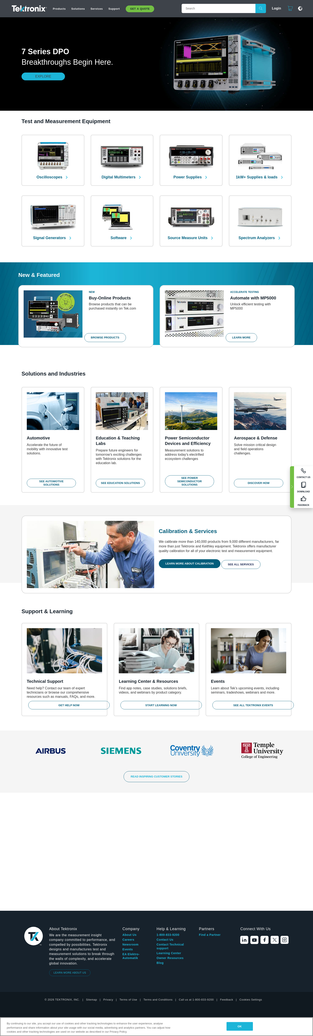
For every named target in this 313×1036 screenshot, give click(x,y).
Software (119, 231)
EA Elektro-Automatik (131, 841)
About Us (129, 819)
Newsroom (130, 829)
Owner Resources (169, 843)
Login (274, 8)
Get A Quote (140, 8)
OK (239, 1026)
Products (59, 8)
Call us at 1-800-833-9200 (196, 884)
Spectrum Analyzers (257, 231)
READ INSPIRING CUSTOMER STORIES (156, 779)
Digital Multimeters (118, 174)
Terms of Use (128, 884)
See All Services (244, 562)
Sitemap (91, 884)
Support (114, 8)
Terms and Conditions (158, 884)
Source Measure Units (188, 231)
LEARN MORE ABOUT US (70, 857)
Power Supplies (188, 174)
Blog (160, 847)
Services (96, 8)
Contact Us (164, 824)
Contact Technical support (170, 831)
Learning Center (168, 838)
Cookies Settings (250, 884)
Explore (43, 76)
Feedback (226, 884)
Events (127, 834)
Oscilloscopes (49, 174)
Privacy (108, 884)
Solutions (78, 8)
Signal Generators (50, 231)
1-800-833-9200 (167, 819)
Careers (128, 824)
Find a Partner (210, 819)
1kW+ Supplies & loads (257, 174)
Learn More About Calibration (191, 562)
